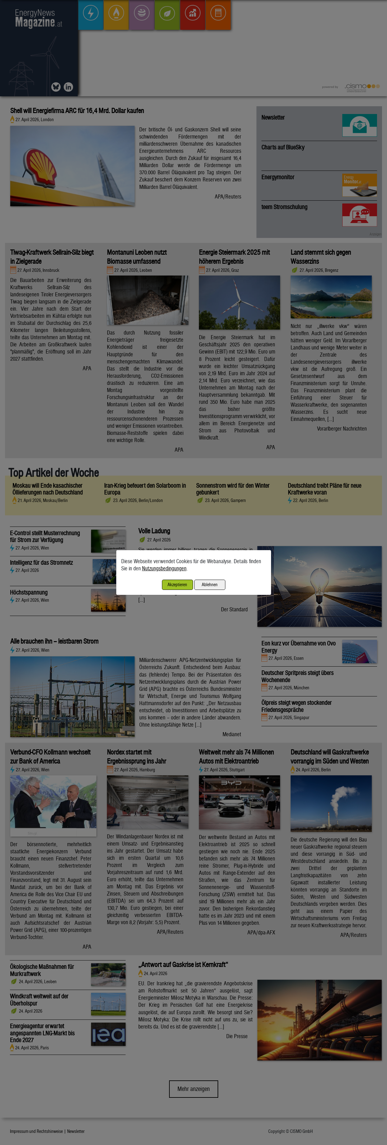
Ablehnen (210, 584)
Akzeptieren (177, 584)
